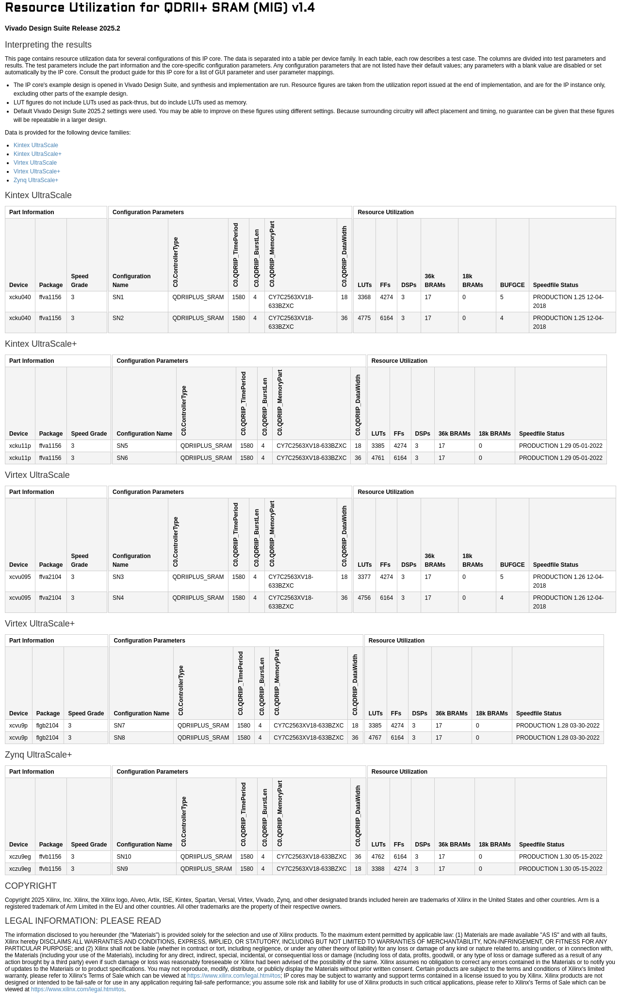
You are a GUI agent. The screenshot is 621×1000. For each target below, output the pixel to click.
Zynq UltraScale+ (36, 180)
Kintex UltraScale (36, 145)
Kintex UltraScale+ (38, 154)
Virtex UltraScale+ (37, 171)
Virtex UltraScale (35, 162)
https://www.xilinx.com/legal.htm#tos (233, 975)
